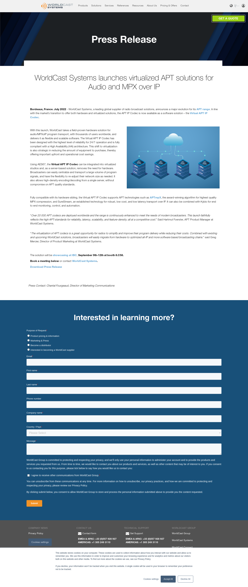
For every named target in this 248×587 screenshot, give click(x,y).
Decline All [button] (185, 579)
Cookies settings (40, 542)
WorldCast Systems (182, 540)
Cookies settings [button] (151, 579)
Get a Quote (228, 18)
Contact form (87, 533)
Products (83, 5)
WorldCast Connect (182, 547)
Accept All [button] (168, 579)
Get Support (134, 533)
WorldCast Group (181, 533)
